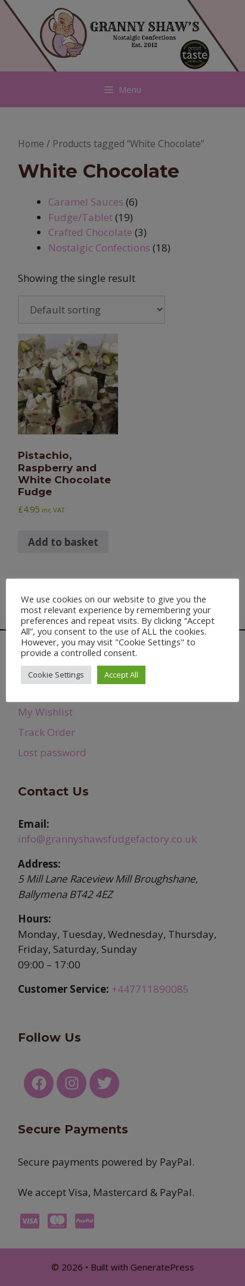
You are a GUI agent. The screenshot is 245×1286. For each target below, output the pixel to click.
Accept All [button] (121, 674)
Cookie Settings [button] (56, 674)
